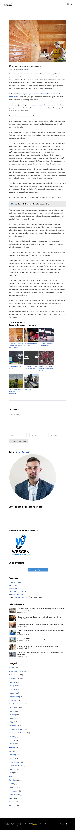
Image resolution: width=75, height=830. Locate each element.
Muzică (13, 718)
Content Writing (14, 697)
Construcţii (14, 787)
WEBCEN (35, 825)
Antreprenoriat (14, 679)
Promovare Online (15, 766)
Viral (12, 722)
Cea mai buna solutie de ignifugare (30, 344)
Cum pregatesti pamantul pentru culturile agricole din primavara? (16, 391)
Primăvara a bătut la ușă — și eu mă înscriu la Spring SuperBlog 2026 (40, 624)
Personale (12, 758)
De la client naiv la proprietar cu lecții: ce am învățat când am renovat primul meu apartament (40, 610)
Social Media (15, 795)
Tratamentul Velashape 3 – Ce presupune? (46, 344)
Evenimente (13, 726)
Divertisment (13, 708)
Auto (12, 784)
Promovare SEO (14, 588)
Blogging (12, 682)
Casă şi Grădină (14, 686)
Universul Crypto (15, 582)
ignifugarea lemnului (43, 105)
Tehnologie (13, 780)
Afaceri (27, 69)
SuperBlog (14, 693)
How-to (11, 744)
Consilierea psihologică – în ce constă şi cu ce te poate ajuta (37, 646)
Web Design (13, 585)
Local (11, 751)
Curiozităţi (12, 700)
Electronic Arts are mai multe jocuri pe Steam (30, 367)
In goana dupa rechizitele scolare (16, 367)
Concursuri (13, 689)
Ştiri (10, 776)
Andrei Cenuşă (22, 452)
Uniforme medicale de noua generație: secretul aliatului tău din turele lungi (40, 632)
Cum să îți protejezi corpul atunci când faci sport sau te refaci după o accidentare (40, 653)
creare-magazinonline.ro (17, 591)
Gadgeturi (13, 791)
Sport (11, 773)
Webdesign (13, 805)
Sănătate (12, 769)
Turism (11, 798)
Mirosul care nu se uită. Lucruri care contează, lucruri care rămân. (39, 617)
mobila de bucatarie (20, 597)
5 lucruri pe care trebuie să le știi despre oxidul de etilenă (46, 368)
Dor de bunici (27, 389)
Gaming (13, 715)
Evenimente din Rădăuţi (17, 729)
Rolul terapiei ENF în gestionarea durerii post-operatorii (35, 639)
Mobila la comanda (16, 594)
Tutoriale (12, 802)
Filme (12, 711)
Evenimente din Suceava (17, 733)
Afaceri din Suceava (16, 671)
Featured (12, 740)
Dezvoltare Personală (16, 704)
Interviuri (12, 747)
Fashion (12, 737)
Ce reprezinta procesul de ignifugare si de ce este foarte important (16, 345)
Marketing (12, 755)
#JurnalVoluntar (16, 762)
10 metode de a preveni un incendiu (25, 66)
